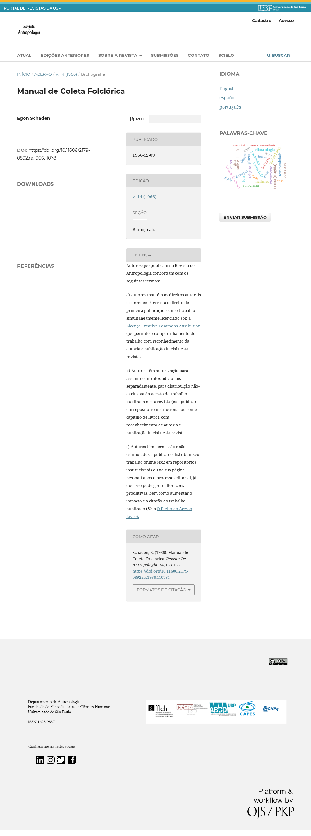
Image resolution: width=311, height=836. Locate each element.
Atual (24, 55)
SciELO (226, 55)
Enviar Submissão (245, 217)
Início (23, 74)
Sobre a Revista (118, 55)
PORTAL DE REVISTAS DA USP (32, 8)
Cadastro (262, 20)
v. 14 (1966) (66, 74)
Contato (198, 55)
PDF (140, 118)
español (227, 98)
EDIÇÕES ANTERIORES (65, 55)
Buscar (278, 55)
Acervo (43, 74)
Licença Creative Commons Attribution (163, 326)
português (230, 107)
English (227, 88)
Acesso (286, 20)
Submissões (164, 55)
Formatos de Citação (161, 589)
